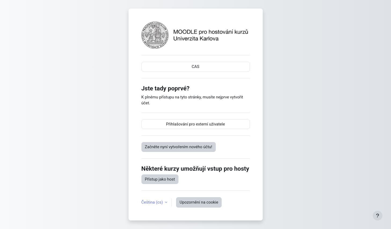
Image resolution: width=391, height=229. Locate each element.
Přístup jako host (160, 179)
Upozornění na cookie (199, 202)
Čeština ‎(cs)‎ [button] (152, 202)
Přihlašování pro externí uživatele (195, 124)
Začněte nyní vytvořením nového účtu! (178, 146)
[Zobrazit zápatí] (377, 215)
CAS (195, 66)
